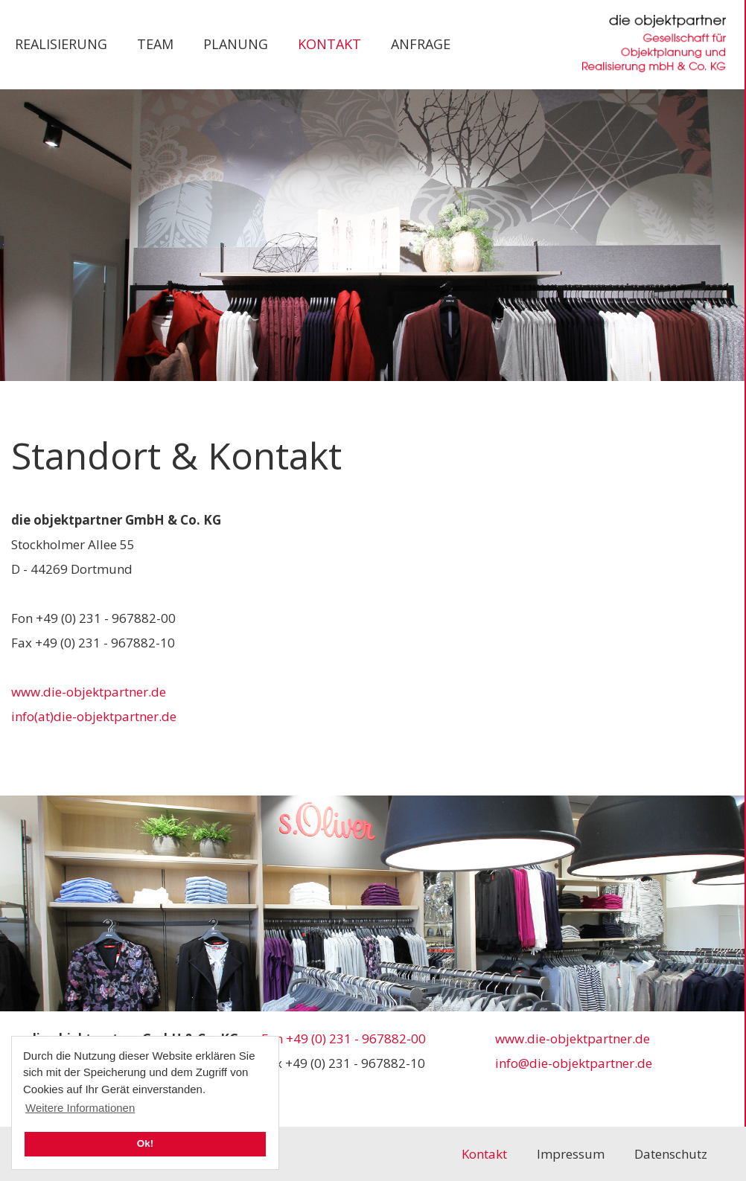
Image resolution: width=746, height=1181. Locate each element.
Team (155, 44)
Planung (235, 44)
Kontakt (329, 44)
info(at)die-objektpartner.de (93, 716)
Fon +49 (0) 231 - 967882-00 (343, 1038)
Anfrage (420, 44)
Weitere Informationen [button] (80, 1107)
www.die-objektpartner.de (88, 691)
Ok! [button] (145, 1143)
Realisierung (61, 44)
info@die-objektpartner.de (573, 1063)
